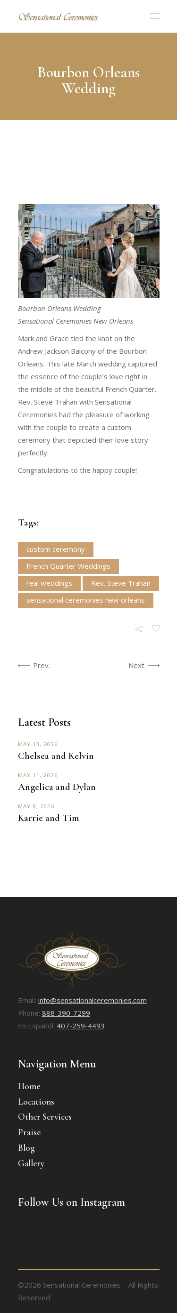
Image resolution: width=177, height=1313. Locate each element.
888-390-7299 (66, 1013)
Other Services (45, 1116)
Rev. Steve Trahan (121, 583)
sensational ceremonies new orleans (85, 600)
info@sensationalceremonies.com (92, 1000)
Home (29, 1086)
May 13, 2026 (38, 744)
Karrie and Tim (48, 818)
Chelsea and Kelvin (56, 756)
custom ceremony (55, 549)
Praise (29, 1132)
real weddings (49, 583)
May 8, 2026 (36, 806)
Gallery (31, 1163)
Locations (36, 1101)
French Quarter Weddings (68, 566)
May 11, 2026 (38, 775)
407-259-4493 (81, 1025)
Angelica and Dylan (57, 787)
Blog (26, 1147)
